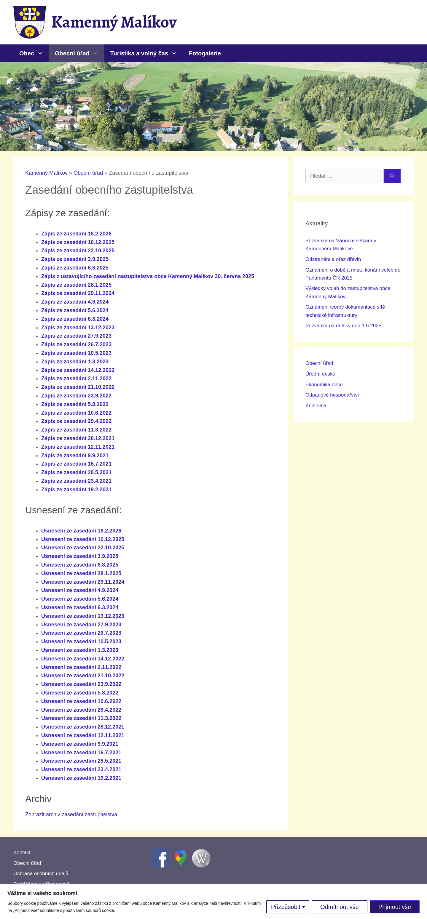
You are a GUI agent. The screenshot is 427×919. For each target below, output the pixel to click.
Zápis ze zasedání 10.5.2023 (76, 353)
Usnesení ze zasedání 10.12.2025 (82, 539)
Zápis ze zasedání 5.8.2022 (75, 404)
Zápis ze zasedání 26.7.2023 (76, 344)
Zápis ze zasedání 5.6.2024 (75, 310)
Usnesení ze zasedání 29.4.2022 (81, 710)
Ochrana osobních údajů (40, 873)
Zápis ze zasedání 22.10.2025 (77, 251)
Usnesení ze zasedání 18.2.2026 (81, 531)
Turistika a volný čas (146, 53)
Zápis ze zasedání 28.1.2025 (76, 285)
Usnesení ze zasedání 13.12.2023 (82, 616)
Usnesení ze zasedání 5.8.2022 (79, 693)
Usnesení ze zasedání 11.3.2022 (81, 718)
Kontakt (22, 852)
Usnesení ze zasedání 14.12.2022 (82, 659)
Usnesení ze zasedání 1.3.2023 (79, 650)
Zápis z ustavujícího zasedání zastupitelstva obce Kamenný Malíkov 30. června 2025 (147, 276)
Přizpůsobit (285, 907)
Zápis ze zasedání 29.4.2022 (76, 421)
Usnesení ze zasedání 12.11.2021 (82, 735)
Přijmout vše (394, 907)
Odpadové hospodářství (332, 395)
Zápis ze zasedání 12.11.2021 (77, 447)
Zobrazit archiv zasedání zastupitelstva (71, 814)
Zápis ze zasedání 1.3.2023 (75, 362)
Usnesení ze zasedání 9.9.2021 (79, 744)
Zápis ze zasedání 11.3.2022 (76, 430)
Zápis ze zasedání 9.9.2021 (75, 455)
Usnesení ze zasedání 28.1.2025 (81, 573)
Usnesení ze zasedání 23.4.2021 (81, 769)
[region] (213, 901)
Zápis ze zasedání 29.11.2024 (77, 293)
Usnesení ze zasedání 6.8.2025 (79, 565)
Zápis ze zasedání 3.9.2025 (75, 259)
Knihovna (315, 405)
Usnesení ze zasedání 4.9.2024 (79, 590)
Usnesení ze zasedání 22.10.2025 (82, 548)
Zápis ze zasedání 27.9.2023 (76, 336)
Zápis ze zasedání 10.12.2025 (77, 242)
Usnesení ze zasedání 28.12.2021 (82, 727)
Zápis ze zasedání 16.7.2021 (76, 464)
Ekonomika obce (324, 384)
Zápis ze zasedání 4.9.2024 (75, 302)
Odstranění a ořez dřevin (333, 259)
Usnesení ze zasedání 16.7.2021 (81, 753)
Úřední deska (320, 374)
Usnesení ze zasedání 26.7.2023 (81, 633)
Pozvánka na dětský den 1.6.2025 (343, 325)
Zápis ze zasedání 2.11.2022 (76, 378)
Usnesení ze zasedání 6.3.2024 (79, 607)
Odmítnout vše (339, 907)
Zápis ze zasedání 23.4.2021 (76, 481)
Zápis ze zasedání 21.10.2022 (77, 387)
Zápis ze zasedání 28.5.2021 (76, 472)
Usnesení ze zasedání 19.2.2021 (81, 778)
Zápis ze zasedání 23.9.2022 (76, 396)
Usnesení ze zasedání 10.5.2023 (81, 641)
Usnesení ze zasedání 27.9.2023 (81, 625)
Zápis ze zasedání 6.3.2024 (75, 319)
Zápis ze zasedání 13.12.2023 (77, 328)
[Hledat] (392, 176)
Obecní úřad (79, 53)
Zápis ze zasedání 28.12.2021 (77, 438)
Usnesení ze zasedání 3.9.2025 (79, 556)
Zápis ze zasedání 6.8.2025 (75, 268)
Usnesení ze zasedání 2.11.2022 (81, 667)
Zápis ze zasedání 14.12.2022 (77, 370)
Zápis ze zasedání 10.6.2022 (76, 413)
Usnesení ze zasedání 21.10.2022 (82, 676)
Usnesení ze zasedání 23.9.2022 (81, 684)
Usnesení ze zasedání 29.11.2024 (82, 582)
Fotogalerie (205, 53)
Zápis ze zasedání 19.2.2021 (76, 490)
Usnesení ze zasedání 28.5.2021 (81, 761)
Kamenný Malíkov (114, 22)
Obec (34, 53)
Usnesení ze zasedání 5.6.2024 (79, 599)
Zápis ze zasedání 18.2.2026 (76, 234)
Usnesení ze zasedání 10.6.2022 (81, 701)
